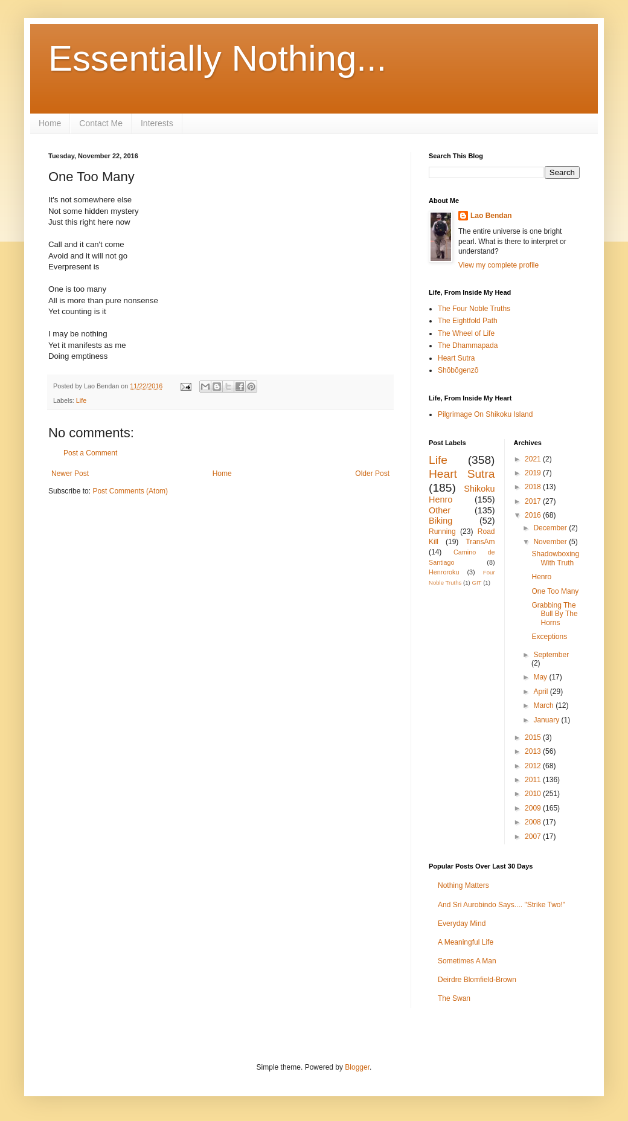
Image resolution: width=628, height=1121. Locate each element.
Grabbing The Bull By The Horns (554, 614)
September (551, 654)
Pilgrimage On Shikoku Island (485, 414)
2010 (534, 793)
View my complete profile (498, 265)
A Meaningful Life (465, 942)
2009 (534, 808)
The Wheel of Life (466, 333)
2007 (534, 836)
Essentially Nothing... (217, 58)
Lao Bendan (491, 215)
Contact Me (101, 123)
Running (442, 531)
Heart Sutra (456, 358)
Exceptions (549, 636)
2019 (534, 473)
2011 (534, 780)
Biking (440, 520)
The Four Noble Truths (474, 308)
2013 (534, 751)
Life (81, 400)
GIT (476, 582)
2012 (534, 766)
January (547, 720)
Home (50, 123)
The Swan (454, 998)
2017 (534, 501)
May (541, 677)
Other (439, 510)
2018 (534, 487)
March (544, 705)
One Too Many (554, 591)
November (551, 542)
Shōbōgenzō (458, 370)
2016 (534, 515)
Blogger (357, 1067)
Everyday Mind (461, 923)
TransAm (480, 542)
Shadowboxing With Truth (555, 558)
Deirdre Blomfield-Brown (477, 979)
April (541, 691)
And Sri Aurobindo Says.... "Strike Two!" (501, 905)
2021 (534, 459)
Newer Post (70, 473)
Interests (157, 123)
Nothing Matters (463, 885)
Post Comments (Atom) (130, 491)
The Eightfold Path (468, 320)
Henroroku (444, 572)
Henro (541, 577)
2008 (534, 822)
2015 (534, 737)
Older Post (372, 473)
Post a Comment (90, 453)
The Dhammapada (468, 345)
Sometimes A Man (467, 961)
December (551, 528)
